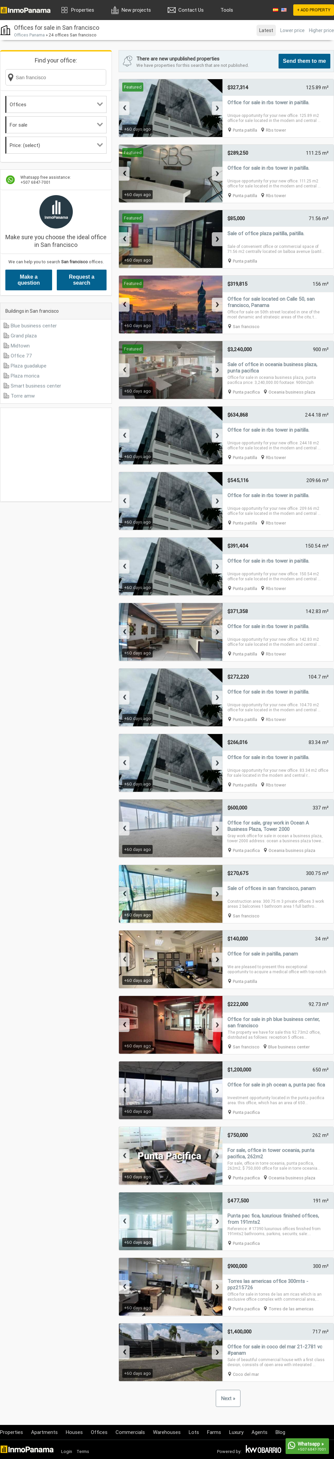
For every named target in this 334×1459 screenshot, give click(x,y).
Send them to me (304, 61)
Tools (226, 10)
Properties (82, 10)
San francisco (246, 326)
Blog (280, 1432)
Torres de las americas (291, 1309)
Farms (214, 1432)
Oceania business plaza (292, 392)
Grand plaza (24, 335)
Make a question (29, 280)
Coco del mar (246, 1374)
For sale (56, 125)
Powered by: (229, 1451)
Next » (228, 1398)
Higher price (321, 30)
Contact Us (191, 10)
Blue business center (34, 325)
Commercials (130, 1432)
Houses (74, 1432)
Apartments (44, 1432)
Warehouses (167, 1432)
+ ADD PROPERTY (313, 9)
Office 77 (21, 355)
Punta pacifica (246, 392)
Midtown (20, 345)
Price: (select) (56, 145)
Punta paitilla (245, 130)
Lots (194, 1432)
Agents (260, 1432)
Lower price (292, 30)
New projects (136, 10)
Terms (82, 1451)
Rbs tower (276, 130)
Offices (56, 104)
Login (66, 1451)
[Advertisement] (56, 454)
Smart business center (36, 386)
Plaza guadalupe (28, 365)
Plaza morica (25, 376)
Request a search (81, 280)
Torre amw (23, 396)
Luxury (236, 1432)
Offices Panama (29, 35)
